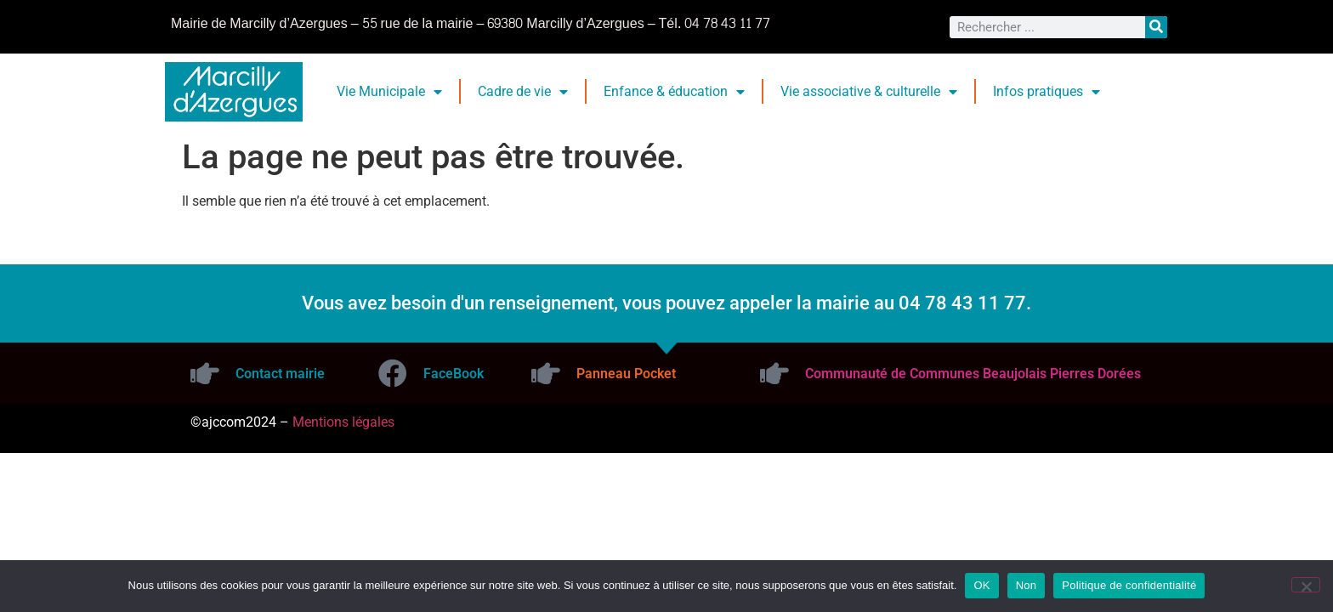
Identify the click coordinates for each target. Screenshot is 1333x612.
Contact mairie (280, 374)
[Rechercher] (1156, 27)
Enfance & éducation (674, 91)
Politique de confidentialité (1129, 585)
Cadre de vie (523, 91)
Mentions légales (343, 422)
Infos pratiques (1046, 91)
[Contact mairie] (204, 373)
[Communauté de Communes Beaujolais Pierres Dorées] (774, 373)
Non (1026, 585)
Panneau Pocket (626, 374)
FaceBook (453, 374)
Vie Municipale (389, 91)
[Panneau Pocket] (545, 373)
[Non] (1305, 584)
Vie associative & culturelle (868, 91)
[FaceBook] (392, 373)
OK (981, 585)
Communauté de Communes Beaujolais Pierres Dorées (973, 374)
